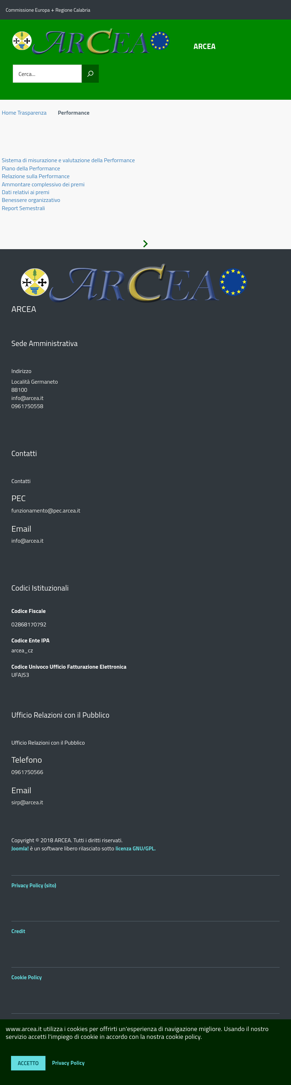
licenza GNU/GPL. (135, 848)
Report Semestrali (23, 208)
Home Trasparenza (24, 112)
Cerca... (26, 74)
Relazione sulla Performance (36, 176)
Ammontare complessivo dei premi (43, 184)
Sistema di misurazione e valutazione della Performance (68, 160)
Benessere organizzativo (31, 200)
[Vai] (90, 74)
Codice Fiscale (28, 611)
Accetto (28, 1063)
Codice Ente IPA (30, 640)
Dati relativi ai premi (25, 192)
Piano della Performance (31, 168)
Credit (18, 931)
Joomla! (20, 848)
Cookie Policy (26, 977)
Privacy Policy (68, 1062)
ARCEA (205, 46)
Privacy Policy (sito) (33, 885)
